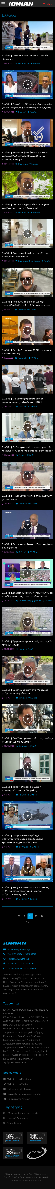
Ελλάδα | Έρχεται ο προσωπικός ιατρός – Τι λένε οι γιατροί (27, 643)
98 (27, 922)
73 (36, 916)
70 (19, 916)
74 (42, 916)
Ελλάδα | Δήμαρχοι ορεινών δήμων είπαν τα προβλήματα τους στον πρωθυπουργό (27, 595)
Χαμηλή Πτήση (34, 601)
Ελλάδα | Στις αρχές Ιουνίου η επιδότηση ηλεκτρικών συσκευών (25, 255)
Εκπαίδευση (23, 64)
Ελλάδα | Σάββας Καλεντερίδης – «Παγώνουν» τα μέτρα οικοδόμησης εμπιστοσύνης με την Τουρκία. (22, 839)
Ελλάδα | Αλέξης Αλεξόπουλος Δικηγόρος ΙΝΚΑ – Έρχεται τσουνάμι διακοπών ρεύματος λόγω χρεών (25, 891)
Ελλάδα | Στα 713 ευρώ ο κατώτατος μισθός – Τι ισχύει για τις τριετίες (27, 740)
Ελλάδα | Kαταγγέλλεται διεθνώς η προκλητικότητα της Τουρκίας (21, 789)
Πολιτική (22, 112)
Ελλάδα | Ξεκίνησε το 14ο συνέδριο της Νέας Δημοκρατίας (27, 546)
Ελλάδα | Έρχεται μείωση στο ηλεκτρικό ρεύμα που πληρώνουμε (25, 692)
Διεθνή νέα (23, 847)
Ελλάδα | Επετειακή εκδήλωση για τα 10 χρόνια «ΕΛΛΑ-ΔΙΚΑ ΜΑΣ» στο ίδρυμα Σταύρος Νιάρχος (24, 156)
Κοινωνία (22, 310)
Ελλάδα (36, 64)
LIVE (49, 4)
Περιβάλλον (34, 261)
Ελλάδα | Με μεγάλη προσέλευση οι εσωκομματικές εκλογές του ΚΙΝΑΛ (22, 401)
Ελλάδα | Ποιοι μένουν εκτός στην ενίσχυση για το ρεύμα (27, 498)
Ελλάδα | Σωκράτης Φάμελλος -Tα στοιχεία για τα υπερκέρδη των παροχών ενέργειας (27, 106)
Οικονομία (23, 164)
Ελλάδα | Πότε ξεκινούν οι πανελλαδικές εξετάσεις (25, 57)
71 (24, 916)
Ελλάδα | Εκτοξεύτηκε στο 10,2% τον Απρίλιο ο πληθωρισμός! (27, 352)
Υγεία (21, 455)
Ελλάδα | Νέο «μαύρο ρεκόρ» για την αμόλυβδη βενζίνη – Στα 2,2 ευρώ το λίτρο (26, 304)
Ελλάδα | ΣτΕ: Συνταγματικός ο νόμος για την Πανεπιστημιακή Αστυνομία (25, 206)
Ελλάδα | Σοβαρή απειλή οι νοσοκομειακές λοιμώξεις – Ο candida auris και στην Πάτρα (27, 449)
